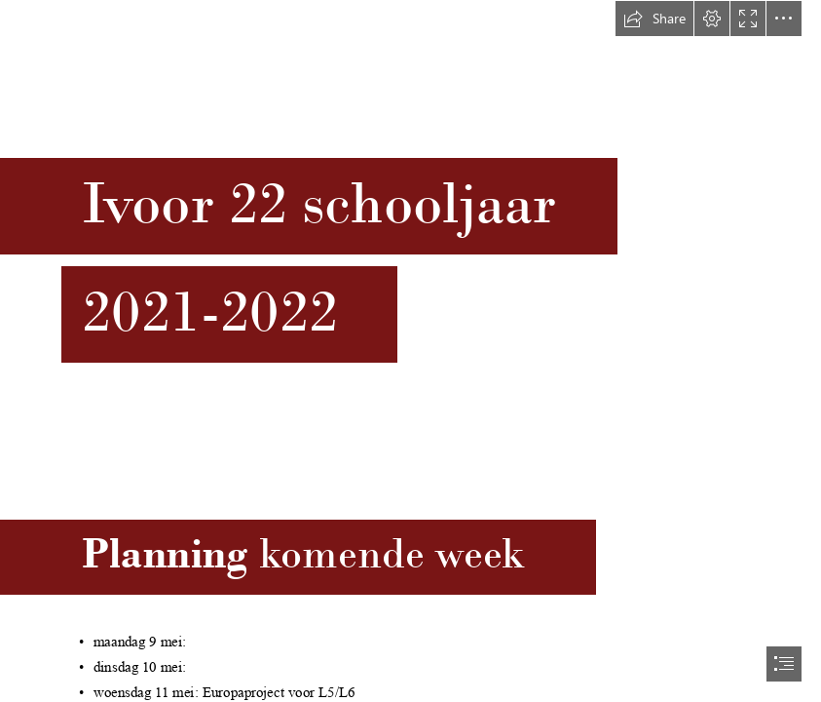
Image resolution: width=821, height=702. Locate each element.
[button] (654, 18)
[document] (410, 351)
